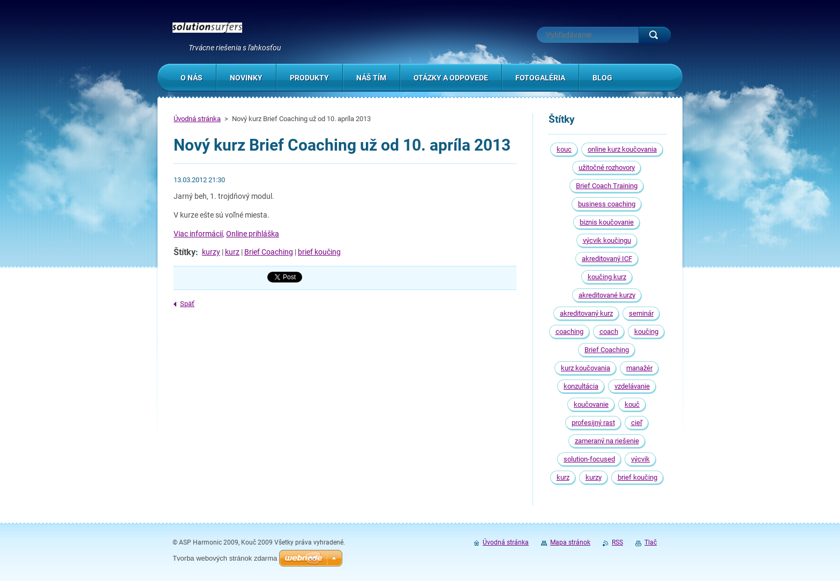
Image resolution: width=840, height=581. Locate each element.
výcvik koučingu (607, 240)
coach (608, 331)
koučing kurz (607, 277)
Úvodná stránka (197, 119)
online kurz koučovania (622, 149)
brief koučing (319, 252)
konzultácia (581, 386)
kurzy (211, 252)
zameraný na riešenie (607, 441)
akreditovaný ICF (607, 259)
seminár (641, 313)
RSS (617, 542)
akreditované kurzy (607, 295)
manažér (639, 368)
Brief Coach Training (607, 186)
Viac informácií (198, 233)
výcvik (640, 459)
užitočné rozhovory (607, 167)
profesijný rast (593, 423)
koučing (646, 331)
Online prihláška (252, 233)
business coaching (606, 204)
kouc (564, 149)
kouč (632, 404)
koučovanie (591, 404)
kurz (232, 252)
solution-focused (589, 459)
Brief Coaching (268, 252)
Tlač (650, 542)
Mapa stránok (570, 542)
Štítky (185, 252)
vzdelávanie (632, 386)
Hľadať (655, 35)
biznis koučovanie (607, 222)
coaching (569, 331)
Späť (187, 304)
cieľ (636, 423)
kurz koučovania (585, 368)
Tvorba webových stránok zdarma (224, 558)
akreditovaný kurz (586, 313)
